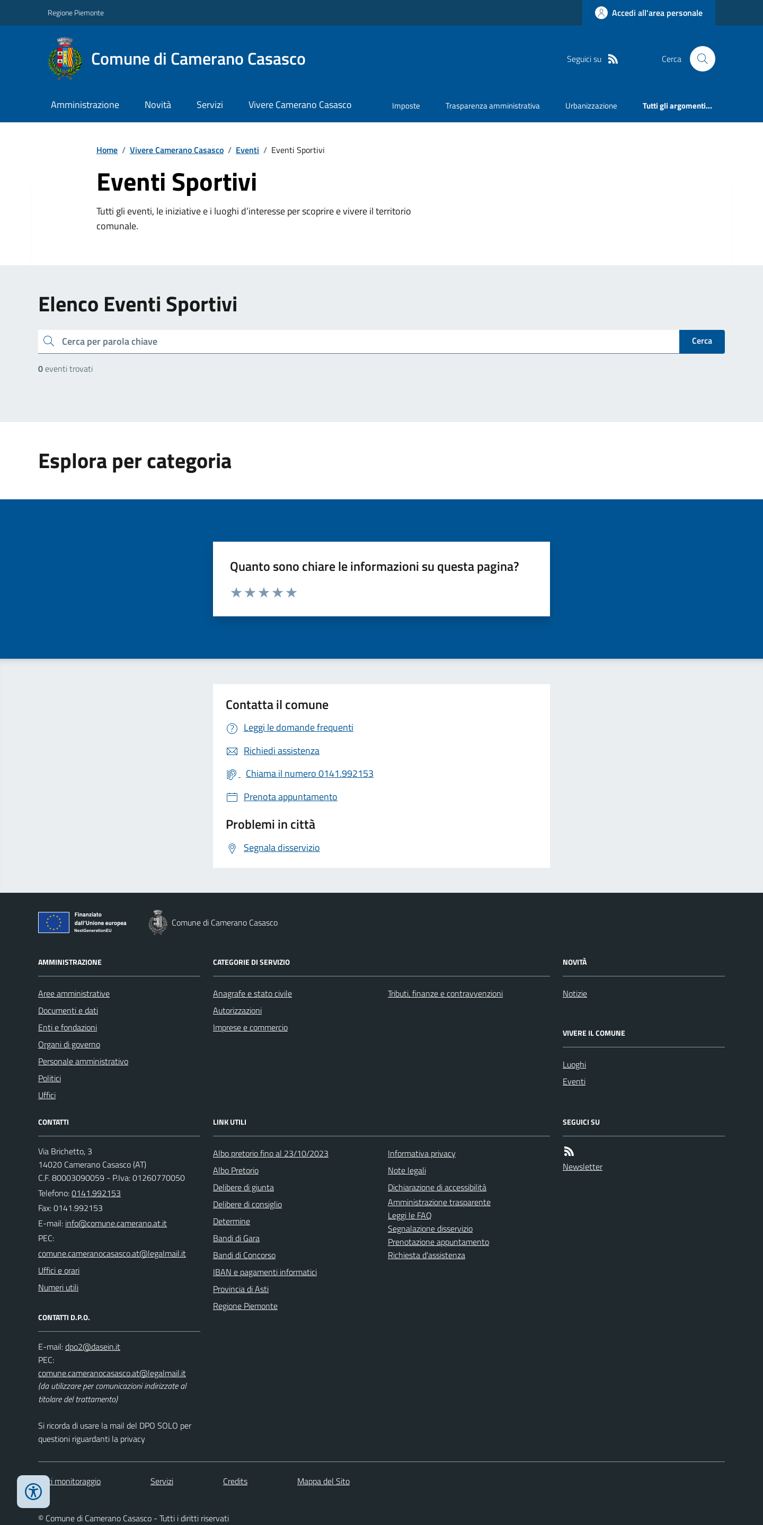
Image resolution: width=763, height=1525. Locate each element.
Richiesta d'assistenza (426, 1255)
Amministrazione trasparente (439, 1202)
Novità (158, 104)
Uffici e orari (58, 1270)
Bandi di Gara (236, 1238)
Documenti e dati (68, 1010)
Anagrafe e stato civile (252, 993)
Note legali (407, 1170)
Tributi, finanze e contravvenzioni (445, 993)
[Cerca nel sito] (698, 58)
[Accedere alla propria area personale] (648, 12)
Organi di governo (69, 1044)
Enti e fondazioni (67, 1027)
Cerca (702, 340)
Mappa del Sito (323, 1481)
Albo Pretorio (236, 1170)
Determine (231, 1221)
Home (107, 149)
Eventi (247, 149)
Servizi (210, 104)
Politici (49, 1078)
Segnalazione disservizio (430, 1228)
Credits (235, 1481)
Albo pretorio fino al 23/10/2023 (271, 1153)
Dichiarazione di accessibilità (437, 1187)
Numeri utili (58, 1287)
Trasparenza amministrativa (493, 106)
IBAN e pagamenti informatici (265, 1272)
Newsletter (582, 1166)
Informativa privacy (422, 1153)
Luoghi (574, 1064)
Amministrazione (85, 104)
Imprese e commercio (250, 1027)
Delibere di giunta (243, 1187)
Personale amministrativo (83, 1061)
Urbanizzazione (591, 106)
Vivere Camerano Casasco (300, 104)
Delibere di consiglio (247, 1204)
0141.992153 (96, 1193)
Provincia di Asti (241, 1288)
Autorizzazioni (237, 1010)
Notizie (575, 993)
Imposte (406, 106)
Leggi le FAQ (410, 1215)
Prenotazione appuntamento (438, 1241)
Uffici (47, 1095)
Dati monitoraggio (69, 1481)
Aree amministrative (74, 993)
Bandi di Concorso (244, 1255)
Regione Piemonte (76, 12)
